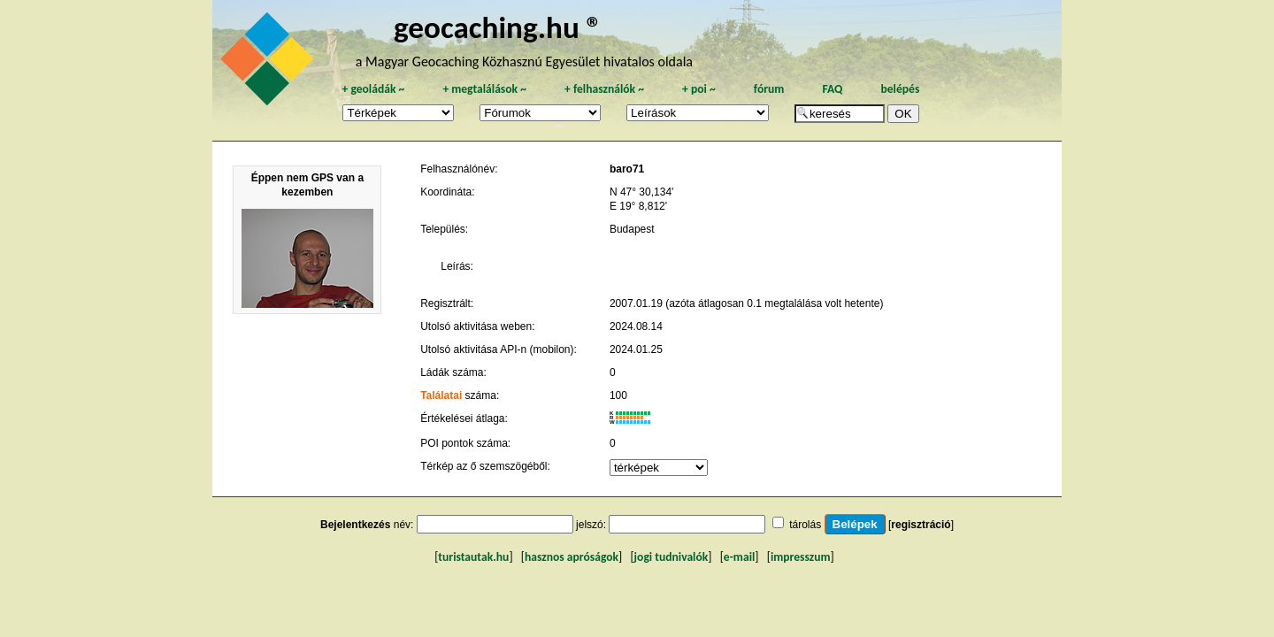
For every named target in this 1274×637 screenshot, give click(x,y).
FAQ (832, 88)
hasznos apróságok (571, 556)
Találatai (441, 395)
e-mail (739, 556)
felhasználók (604, 88)
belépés (899, 88)
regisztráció (920, 524)
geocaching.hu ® (498, 27)
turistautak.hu (473, 556)
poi (699, 88)
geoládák (372, 88)
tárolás (805, 524)
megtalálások (484, 88)
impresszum (801, 556)
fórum (769, 88)
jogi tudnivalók (671, 556)
